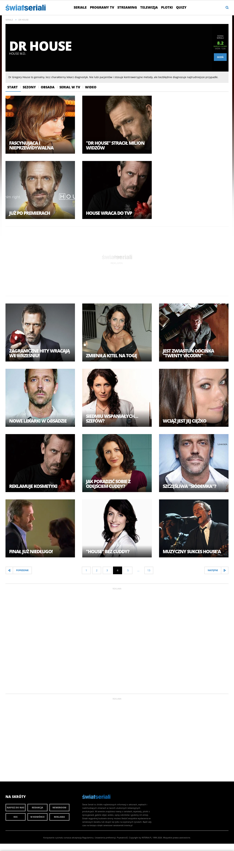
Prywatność (122, 837)
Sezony (29, 87)
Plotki (167, 7)
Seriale (80, 7)
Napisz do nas (15, 807)
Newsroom (59, 807)
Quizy (181, 7)
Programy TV (102, 7)
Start (12, 87)
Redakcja (37, 807)
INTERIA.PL (147, 837)
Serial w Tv (69, 87)
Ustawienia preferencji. (105, 837)
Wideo (90, 87)
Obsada (47, 87)
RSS (16, 816)
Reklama (59, 816)
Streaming (127, 7)
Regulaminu (88, 837)
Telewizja (149, 7)
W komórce (37, 816)
